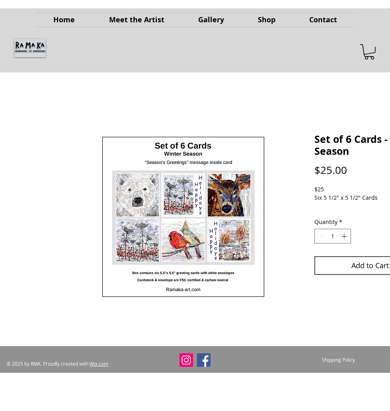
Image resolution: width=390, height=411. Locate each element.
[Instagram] (186, 360)
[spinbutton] (333, 236)
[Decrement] (321, 236)
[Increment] (345, 236)
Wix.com (99, 363)
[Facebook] (204, 360)
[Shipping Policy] (338, 360)
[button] (369, 52)
